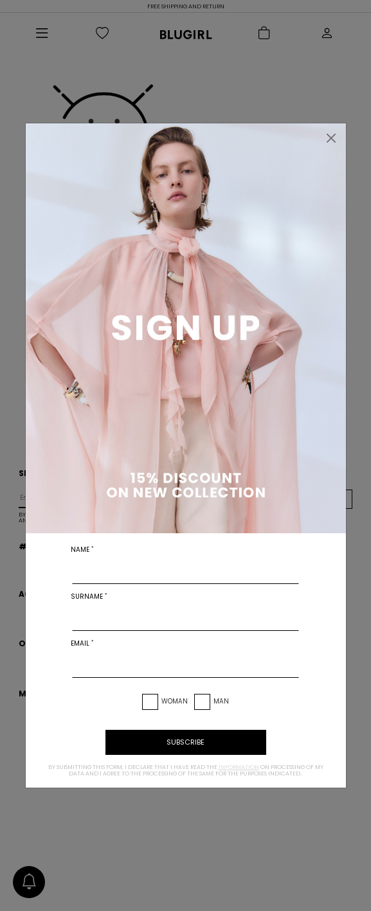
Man (221, 701)
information (239, 767)
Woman (174, 701)
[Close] (331, 138)
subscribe (185, 742)
